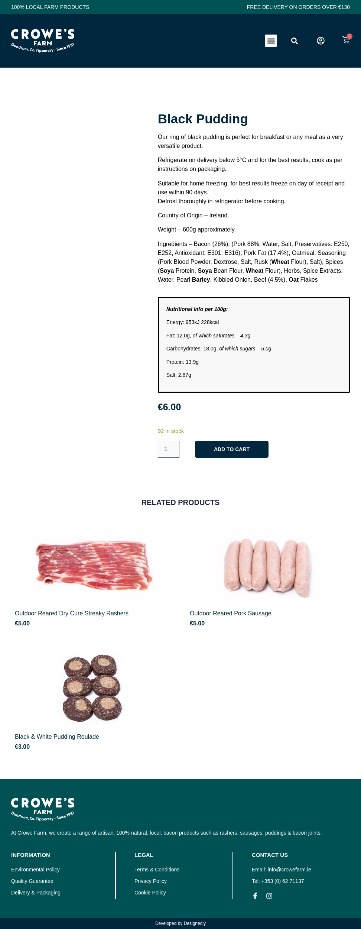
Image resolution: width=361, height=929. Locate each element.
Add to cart (232, 449)
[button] (271, 41)
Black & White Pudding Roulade (57, 737)
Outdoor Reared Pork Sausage (230, 613)
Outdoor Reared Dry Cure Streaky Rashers (72, 613)
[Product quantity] (168, 449)
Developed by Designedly (180, 923)
